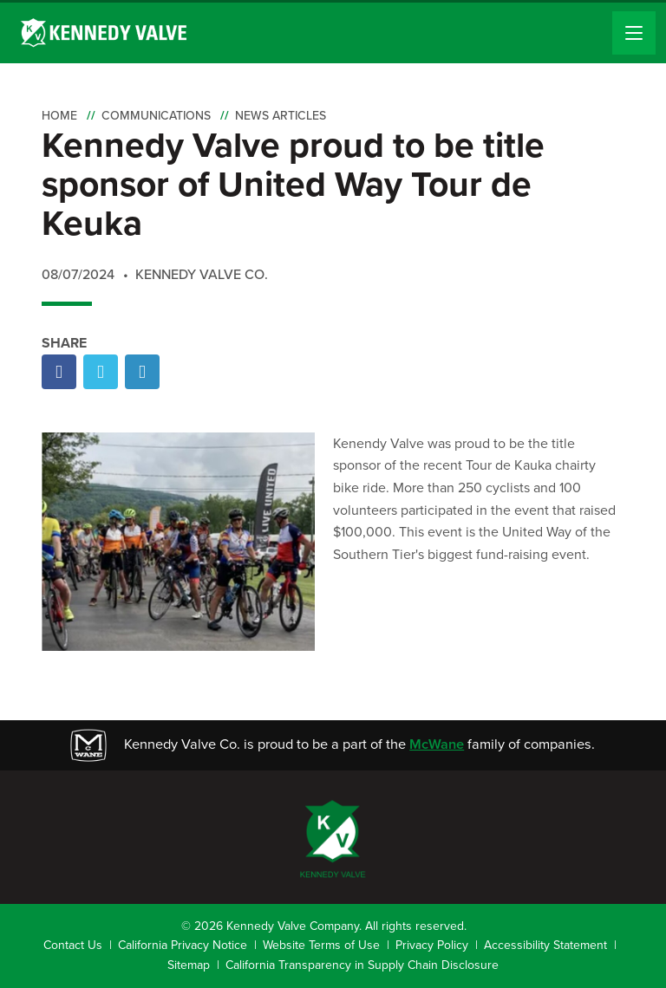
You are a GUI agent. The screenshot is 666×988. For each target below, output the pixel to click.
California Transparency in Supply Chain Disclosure (362, 965)
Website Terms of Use (321, 945)
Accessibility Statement (545, 945)
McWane (436, 744)
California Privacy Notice (182, 945)
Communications (156, 116)
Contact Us (72, 945)
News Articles (280, 116)
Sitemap (188, 965)
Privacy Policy (431, 945)
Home (59, 116)
